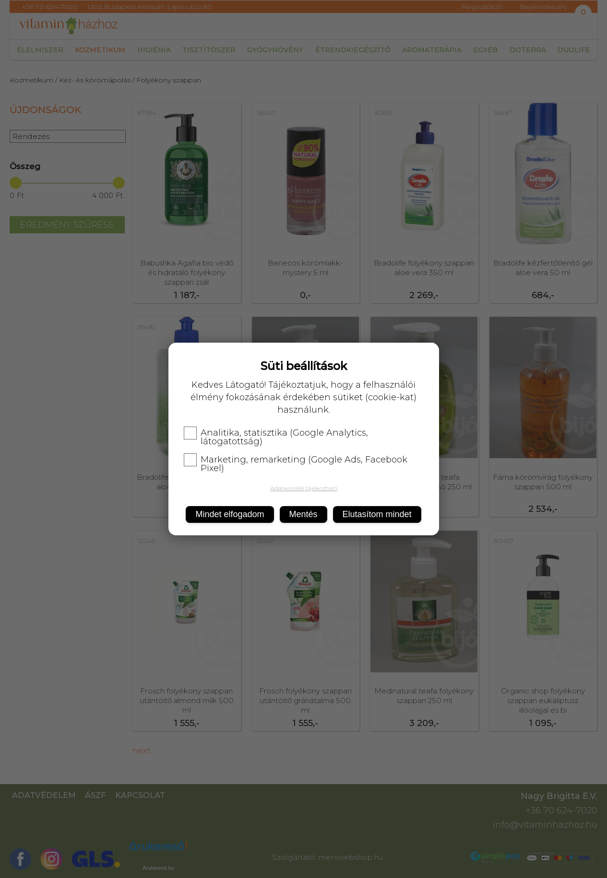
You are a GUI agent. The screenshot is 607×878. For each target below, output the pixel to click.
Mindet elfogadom (229, 514)
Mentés (303, 514)
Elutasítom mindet (377, 514)
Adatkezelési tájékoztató (303, 488)
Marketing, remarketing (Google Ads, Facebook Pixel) (295, 464)
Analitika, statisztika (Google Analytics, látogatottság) (276, 437)
